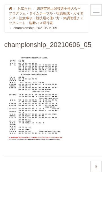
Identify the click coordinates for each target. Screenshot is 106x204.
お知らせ (24, 8)
